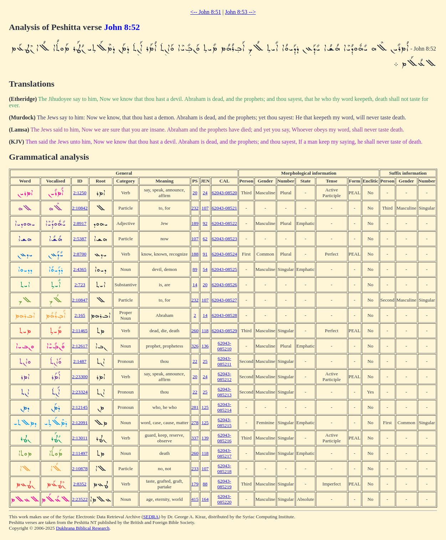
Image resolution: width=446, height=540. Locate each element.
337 (195, 438)
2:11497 (79, 453)
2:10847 (80, 300)
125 (205, 407)
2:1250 (79, 192)
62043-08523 (224, 238)
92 (205, 223)
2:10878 (80, 468)
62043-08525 (224, 269)
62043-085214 (224, 407)
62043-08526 (224, 284)
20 (195, 192)
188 (195, 254)
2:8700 (79, 254)
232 (195, 208)
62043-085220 (224, 499)
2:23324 (80, 392)
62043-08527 (224, 300)
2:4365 (79, 269)
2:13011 (79, 438)
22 (195, 361)
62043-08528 (224, 315)
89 (195, 269)
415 (195, 499)
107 (205, 208)
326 (195, 346)
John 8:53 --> (240, 12)
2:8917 (79, 223)
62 (205, 238)
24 (205, 192)
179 (195, 484)
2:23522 (80, 499)
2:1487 (79, 361)
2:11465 (79, 330)
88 (205, 484)
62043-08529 (224, 330)
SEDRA (151, 516)
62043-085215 (224, 422)
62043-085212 (224, 376)
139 (205, 438)
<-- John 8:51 (205, 12)
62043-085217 (224, 453)
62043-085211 (224, 361)
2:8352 (79, 484)
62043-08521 (224, 208)
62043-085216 (224, 437)
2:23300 (80, 376)
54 (205, 269)
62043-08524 (224, 254)
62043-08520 (224, 192)
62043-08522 (224, 223)
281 (195, 407)
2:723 (80, 284)
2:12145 (80, 407)
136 (205, 346)
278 (195, 422)
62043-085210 (224, 345)
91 (205, 254)
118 (205, 330)
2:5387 (79, 238)
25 (205, 361)
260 (195, 330)
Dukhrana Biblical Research (82, 528)
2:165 (80, 315)
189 (195, 223)
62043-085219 (224, 483)
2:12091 (80, 422)
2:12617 (80, 346)
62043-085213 (224, 391)
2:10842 (80, 208)
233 (195, 468)
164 (205, 499)
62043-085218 (224, 468)
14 (195, 284)
